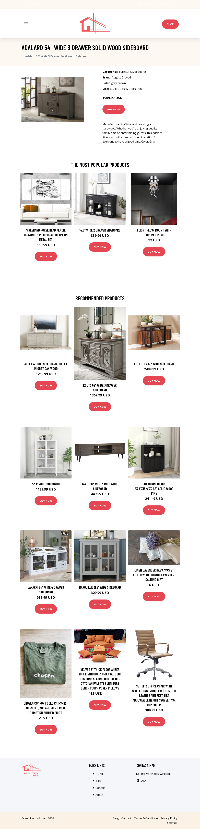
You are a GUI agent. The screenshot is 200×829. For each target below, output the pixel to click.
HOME (100, 774)
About (99, 795)
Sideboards (139, 72)
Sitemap (172, 823)
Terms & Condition (146, 818)
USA (144, 4)
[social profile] (37, 4)
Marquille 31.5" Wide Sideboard (100, 587)
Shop (170, 24)
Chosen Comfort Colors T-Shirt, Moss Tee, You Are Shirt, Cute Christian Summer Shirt (46, 708)
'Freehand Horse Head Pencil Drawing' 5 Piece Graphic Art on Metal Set (46, 235)
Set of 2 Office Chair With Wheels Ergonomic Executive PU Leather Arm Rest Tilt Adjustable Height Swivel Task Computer (154, 695)
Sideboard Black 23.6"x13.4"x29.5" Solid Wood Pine (154, 488)
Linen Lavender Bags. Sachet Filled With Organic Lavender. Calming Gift (154, 575)
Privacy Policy (168, 818)
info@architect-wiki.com (163, 4)
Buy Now (113, 109)
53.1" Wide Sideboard (46, 484)
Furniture (125, 72)
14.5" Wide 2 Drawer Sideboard (100, 230)
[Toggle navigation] (26, 24)
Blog (98, 781)
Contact (100, 788)
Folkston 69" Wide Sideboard (154, 364)
